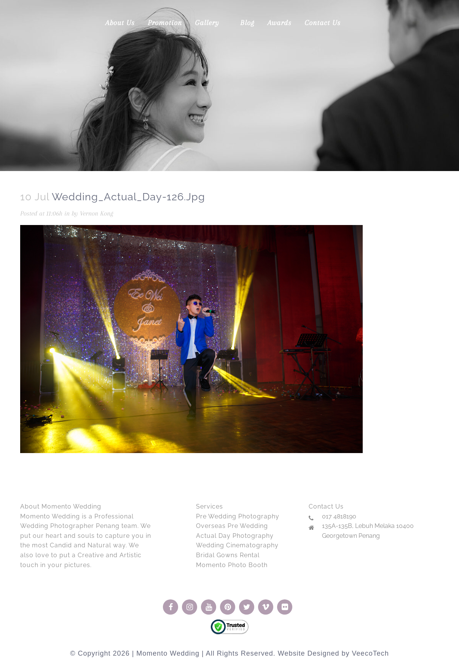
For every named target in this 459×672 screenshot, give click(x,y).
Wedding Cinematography (237, 545)
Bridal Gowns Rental (228, 555)
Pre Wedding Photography (237, 516)
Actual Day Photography (235, 535)
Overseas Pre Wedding (232, 525)
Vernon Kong (96, 213)
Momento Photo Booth (232, 565)
